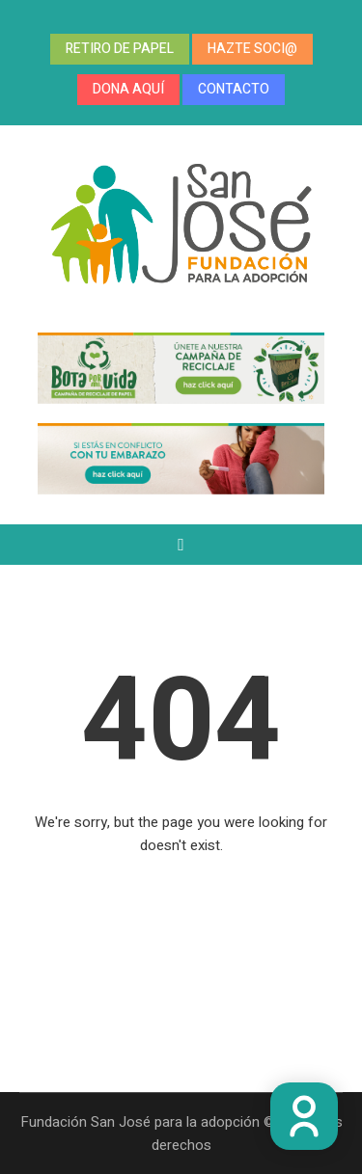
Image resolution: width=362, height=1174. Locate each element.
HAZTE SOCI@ (252, 49)
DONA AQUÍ (128, 89)
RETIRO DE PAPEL (120, 49)
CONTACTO (233, 89)
